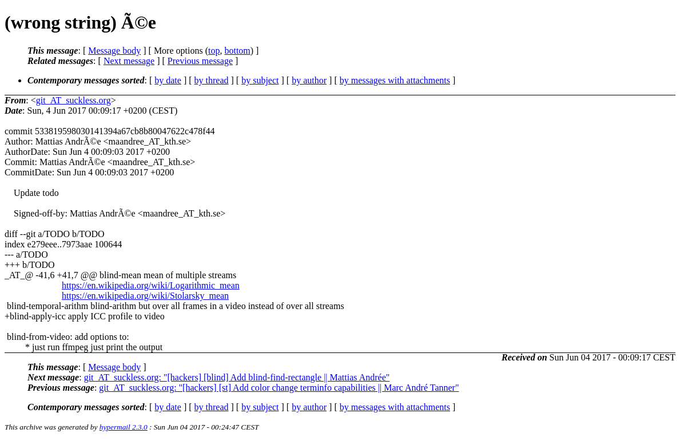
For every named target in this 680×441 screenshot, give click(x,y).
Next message (129, 61)
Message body (114, 50)
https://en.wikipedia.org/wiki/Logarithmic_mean (151, 285)
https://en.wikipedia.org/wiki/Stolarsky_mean (145, 295)
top (214, 50)
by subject (260, 80)
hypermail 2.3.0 (124, 427)
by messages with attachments (395, 80)
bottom (237, 50)
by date (167, 80)
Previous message (200, 61)
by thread (211, 80)
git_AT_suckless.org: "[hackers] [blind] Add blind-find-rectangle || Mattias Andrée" (237, 377)
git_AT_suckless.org (73, 100)
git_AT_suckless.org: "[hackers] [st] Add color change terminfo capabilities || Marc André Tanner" (279, 387)
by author (309, 80)
